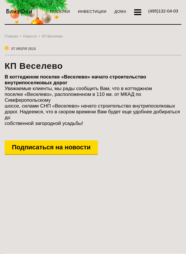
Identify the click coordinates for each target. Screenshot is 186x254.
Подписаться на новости (51, 147)
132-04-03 (163, 10)
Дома (120, 11)
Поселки (60, 11)
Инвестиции (92, 11)
